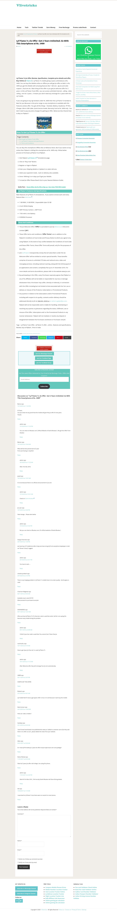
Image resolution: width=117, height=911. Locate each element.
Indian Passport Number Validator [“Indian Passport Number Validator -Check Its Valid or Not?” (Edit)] (86, 894)
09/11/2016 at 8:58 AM (26, 630)
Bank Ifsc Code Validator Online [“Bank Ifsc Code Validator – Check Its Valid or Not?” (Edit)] (85, 890)
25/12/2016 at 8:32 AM (23, 725)
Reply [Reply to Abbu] (19, 752)
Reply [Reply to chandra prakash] (19, 586)
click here (28, 197)
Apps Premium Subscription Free (86, 155)
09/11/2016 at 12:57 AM (24, 612)
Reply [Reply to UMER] (19, 686)
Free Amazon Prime (82, 147)
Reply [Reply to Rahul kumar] (19, 718)
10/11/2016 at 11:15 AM (26, 661)
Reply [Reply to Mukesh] (19, 702)
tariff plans (25, 253)
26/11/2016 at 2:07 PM (23, 677)
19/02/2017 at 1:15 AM (23, 791)
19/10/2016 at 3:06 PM (23, 510)
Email (19, 850)
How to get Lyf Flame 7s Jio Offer (29, 139)
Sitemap (84, 909)
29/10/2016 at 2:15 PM (23, 576)
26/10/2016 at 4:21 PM (26, 560)
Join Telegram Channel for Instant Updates (44, 348)
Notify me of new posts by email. (28, 862)
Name (19, 841)
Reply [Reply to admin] (21, 437)
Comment (20, 814)
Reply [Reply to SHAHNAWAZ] (19, 622)
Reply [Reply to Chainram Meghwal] (19, 604)
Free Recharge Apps (82, 151)
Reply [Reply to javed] (19, 487)
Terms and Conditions (27, 143)
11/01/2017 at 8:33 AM (23, 759)
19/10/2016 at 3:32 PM (26, 526)
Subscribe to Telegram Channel (26, 893)
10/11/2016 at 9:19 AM (23, 646)
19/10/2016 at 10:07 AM (24, 478)
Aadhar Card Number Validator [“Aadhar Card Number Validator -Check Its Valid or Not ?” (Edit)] (85, 892)
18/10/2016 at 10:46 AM (24, 444)
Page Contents (23, 137)
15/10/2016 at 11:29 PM (24, 406)
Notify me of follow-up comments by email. (31, 859)
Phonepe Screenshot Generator (86, 138)
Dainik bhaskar (29, 498)
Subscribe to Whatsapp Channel (26, 888)
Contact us (68, 909)
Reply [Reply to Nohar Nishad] (19, 768)
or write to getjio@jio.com (58, 301)
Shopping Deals (36, 333)
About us (61, 909)
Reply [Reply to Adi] (19, 799)
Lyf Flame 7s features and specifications (32, 141)
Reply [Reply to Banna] (19, 419)
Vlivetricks (26, 5)
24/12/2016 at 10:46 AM (24, 709)
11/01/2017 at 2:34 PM (26, 775)
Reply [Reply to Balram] (19, 455)
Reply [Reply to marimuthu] (19, 654)
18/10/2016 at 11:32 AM (26, 462)
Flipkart (29, 81)
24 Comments (69, 46)
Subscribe (44, 386)
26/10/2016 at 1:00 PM (23, 542)
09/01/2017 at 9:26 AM (23, 743)
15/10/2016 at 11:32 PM (26, 426)
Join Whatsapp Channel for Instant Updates (44, 51)
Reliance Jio (58, 227)
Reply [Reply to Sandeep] (19, 736)
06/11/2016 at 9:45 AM (23, 594)
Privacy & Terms (76, 909)
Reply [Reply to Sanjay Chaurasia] (19, 552)
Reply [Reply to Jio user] (19, 518)
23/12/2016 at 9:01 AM (23, 693)
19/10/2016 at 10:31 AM (26, 494)
